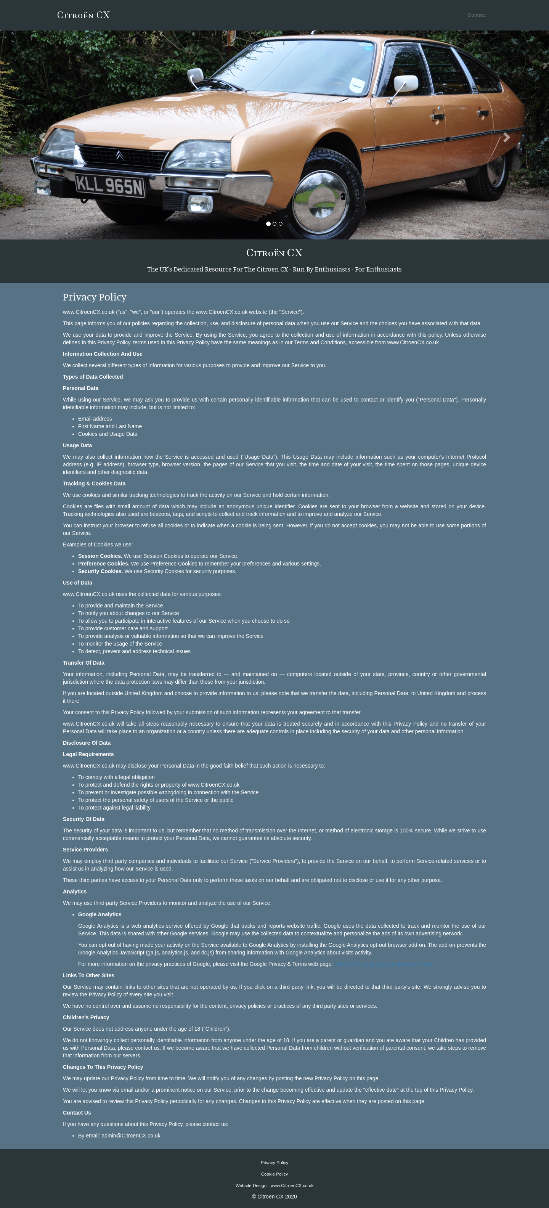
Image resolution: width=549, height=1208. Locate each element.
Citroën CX (84, 15)
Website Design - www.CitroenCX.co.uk (275, 1185)
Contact (477, 15)
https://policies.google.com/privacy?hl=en (383, 964)
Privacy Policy (275, 1162)
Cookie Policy (274, 1173)
